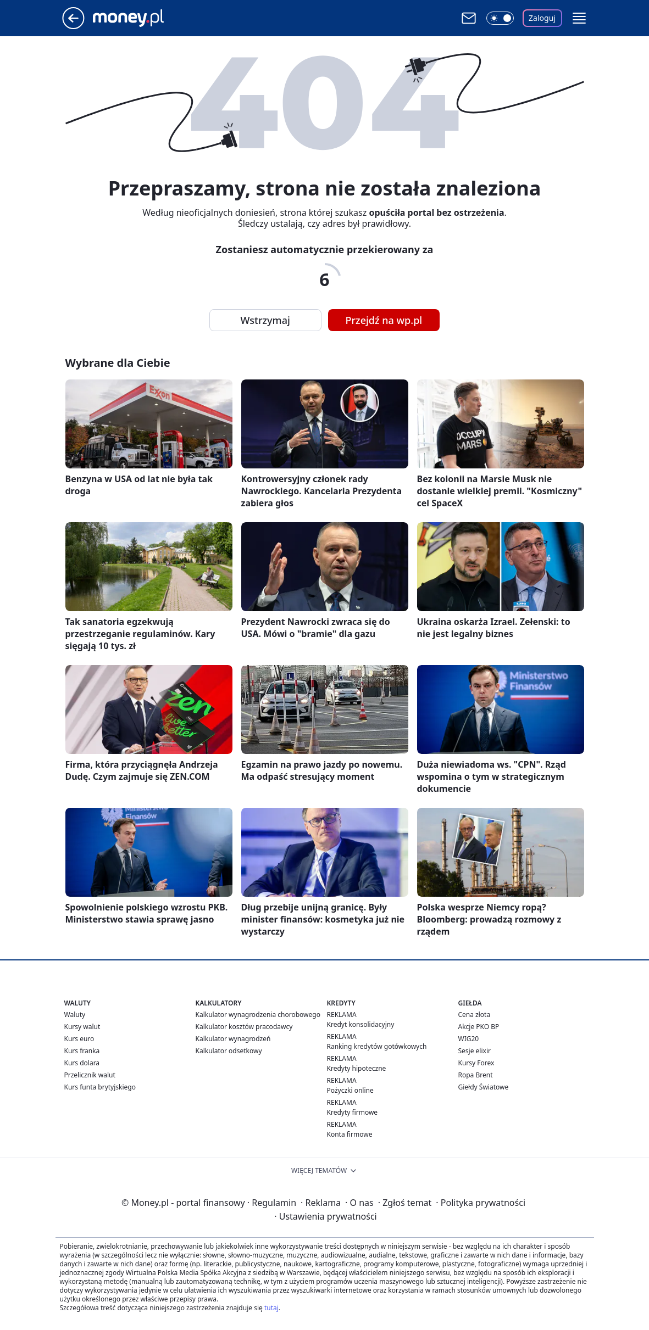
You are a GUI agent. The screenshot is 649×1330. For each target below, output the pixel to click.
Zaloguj (542, 18)
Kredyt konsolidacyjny (361, 1024)
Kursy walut (82, 1026)
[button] (579, 18)
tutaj (271, 1307)
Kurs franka (82, 1050)
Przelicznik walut (89, 1075)
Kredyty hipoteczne (356, 1068)
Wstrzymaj (265, 320)
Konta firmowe (350, 1134)
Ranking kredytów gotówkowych (377, 1046)
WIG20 (468, 1038)
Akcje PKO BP (479, 1026)
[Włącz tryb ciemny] (500, 18)
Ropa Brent (475, 1075)
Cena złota (474, 1014)
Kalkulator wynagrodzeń (233, 1038)
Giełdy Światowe (483, 1087)
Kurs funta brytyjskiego (100, 1087)
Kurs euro (79, 1038)
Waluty (75, 1014)
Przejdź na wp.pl (384, 320)
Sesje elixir (474, 1050)
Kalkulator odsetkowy (229, 1050)
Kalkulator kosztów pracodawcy (244, 1026)
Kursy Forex (476, 1063)
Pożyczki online (350, 1090)
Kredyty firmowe (352, 1112)
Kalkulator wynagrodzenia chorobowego (258, 1014)
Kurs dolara (82, 1063)
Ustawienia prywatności (325, 1216)
